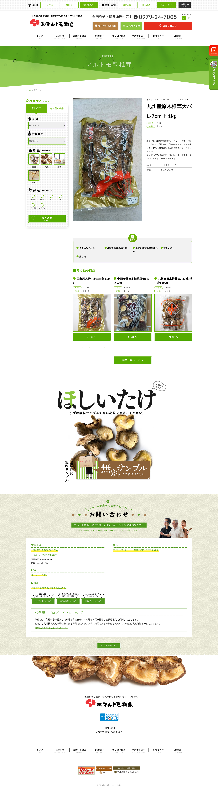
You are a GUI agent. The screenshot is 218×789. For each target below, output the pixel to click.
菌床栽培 (146, 5)
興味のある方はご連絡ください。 (51, 627)
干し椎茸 (36, 108)
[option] (92, 309)
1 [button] (75, 347)
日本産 (49, 5)
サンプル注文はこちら (43, 601)
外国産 (69, 5)
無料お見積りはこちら (68, 601)
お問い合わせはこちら (93, 601)
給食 (59, 159)
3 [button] (89, 347)
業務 (46, 159)
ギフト (34, 175)
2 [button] (82, 347)
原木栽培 (127, 5)
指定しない (89, 5)
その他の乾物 (57, 108)
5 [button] (104, 347)
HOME (28, 90)
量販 (34, 159)
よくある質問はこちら (109, 646)
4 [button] (97, 347)
